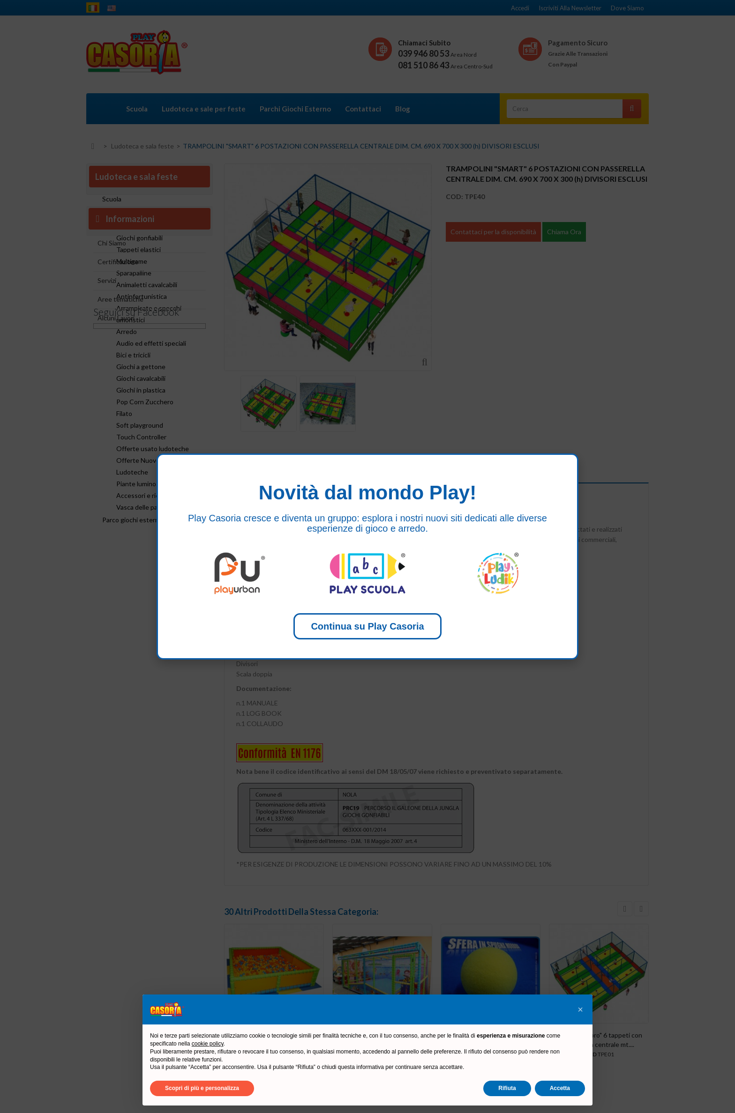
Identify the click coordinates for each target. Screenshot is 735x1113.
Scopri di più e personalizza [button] (202, 1088)
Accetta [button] (560, 1088)
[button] (580, 1009)
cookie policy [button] (208, 1043)
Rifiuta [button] (507, 1088)
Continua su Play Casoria (367, 626)
